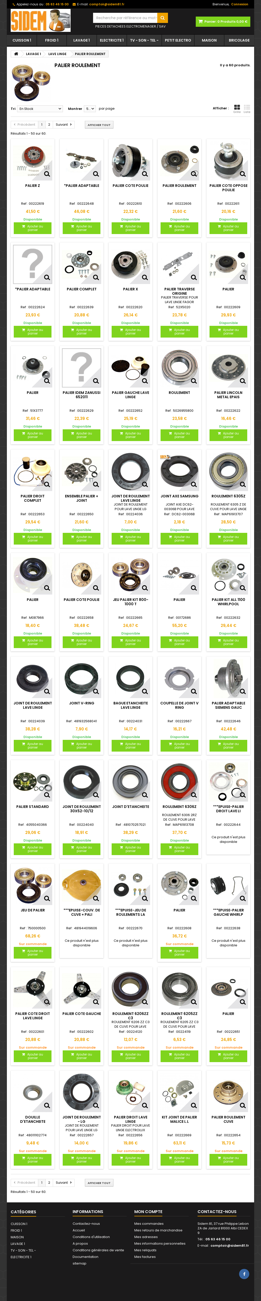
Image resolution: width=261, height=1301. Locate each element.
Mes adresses (146, 1236)
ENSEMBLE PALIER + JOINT (81, 498)
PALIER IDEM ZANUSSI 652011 (81, 394)
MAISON (209, 40)
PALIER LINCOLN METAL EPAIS (228, 394)
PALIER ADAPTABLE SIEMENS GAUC (228, 705)
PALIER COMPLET (82, 289)
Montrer (75, 108)
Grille (237, 109)
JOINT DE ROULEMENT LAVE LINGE (130, 498)
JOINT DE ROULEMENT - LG (81, 1119)
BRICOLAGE (239, 40)
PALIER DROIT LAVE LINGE (130, 1119)
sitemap (79, 1263)
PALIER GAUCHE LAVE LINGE (130, 394)
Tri (13, 108)
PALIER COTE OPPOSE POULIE (228, 187)
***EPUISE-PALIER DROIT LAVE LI (228, 808)
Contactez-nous (86, 1223)
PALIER (228, 289)
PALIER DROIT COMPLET (33, 498)
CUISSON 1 (21, 40)
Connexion (239, 4)
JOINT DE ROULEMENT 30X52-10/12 (81, 808)
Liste (247, 109)
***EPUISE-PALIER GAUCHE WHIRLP (228, 912)
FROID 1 (51, 40)
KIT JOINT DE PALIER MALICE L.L (179, 1119)
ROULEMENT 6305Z (228, 496)
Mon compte (148, 1212)
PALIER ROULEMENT (180, 185)
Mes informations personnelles (160, 1243)
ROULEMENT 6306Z (180, 806)
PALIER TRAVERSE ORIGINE (179, 291)
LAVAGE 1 (81, 40)
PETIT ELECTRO (178, 40)
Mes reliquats (145, 1250)
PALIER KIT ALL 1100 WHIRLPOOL (228, 601)
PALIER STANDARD (32, 806)
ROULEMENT (179, 392)
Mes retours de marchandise (158, 1230)
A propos (80, 1243)
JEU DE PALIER (33, 910)
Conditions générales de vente (98, 1250)
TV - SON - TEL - (144, 40)
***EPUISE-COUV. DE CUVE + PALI (81, 912)
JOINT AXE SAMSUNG (180, 496)
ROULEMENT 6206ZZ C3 (130, 1015)
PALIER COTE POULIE (130, 185)
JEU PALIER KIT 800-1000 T (130, 601)
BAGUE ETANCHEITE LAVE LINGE (130, 705)
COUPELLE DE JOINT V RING (179, 705)
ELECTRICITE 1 (112, 40)
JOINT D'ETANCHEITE (130, 806)
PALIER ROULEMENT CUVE (228, 1119)
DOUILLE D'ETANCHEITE (32, 1119)
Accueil (79, 1230)
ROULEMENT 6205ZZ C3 (179, 1015)
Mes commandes (149, 1223)
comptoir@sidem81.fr (230, 1245)
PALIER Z (32, 185)
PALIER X (130, 289)
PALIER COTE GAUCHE (81, 1013)
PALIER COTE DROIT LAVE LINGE (32, 1015)
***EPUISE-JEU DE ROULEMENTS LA (130, 912)
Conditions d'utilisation (91, 1236)
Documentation (85, 1256)
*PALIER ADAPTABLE (81, 185)
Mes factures (145, 1256)
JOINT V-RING (81, 703)
